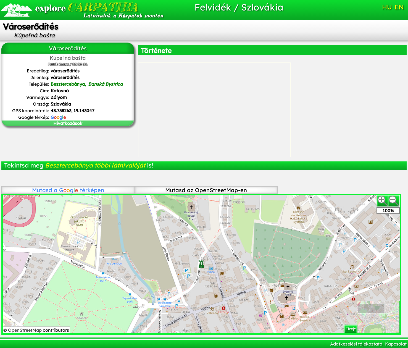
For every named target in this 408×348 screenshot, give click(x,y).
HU (387, 7)
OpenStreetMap (25, 330)
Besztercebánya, (87, 84)
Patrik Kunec (58, 64)
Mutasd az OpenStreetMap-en (206, 190)
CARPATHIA (86, 7)
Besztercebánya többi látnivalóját (95, 165)
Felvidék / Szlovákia (238, 7)
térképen (81, 190)
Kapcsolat (396, 344)
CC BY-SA (79, 64)
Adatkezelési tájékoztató (356, 344)
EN (399, 7)
